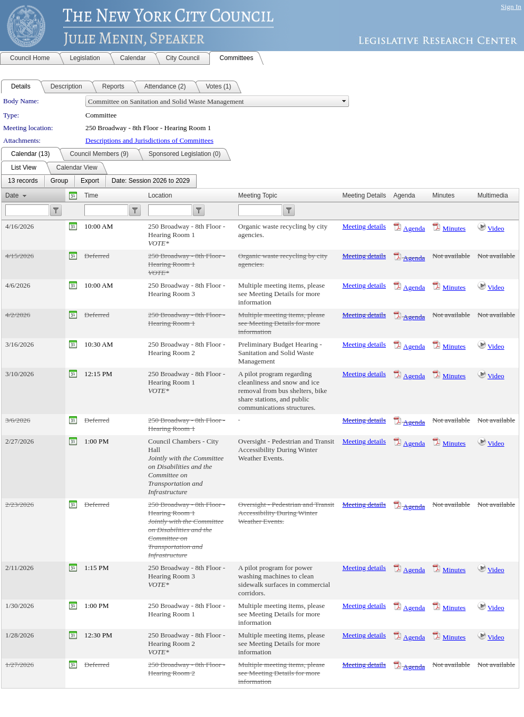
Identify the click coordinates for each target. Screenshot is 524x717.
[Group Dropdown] (59, 181)
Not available (451, 256)
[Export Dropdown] (89, 181)
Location (160, 195)
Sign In (511, 7)
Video (496, 228)
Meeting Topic (257, 195)
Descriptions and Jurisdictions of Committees (149, 140)
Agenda (414, 228)
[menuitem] (23, 181)
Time (91, 195)
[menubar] (99, 181)
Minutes (454, 228)
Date (11, 195)
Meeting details (364, 226)
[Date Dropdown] (150, 181)
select (344, 101)
